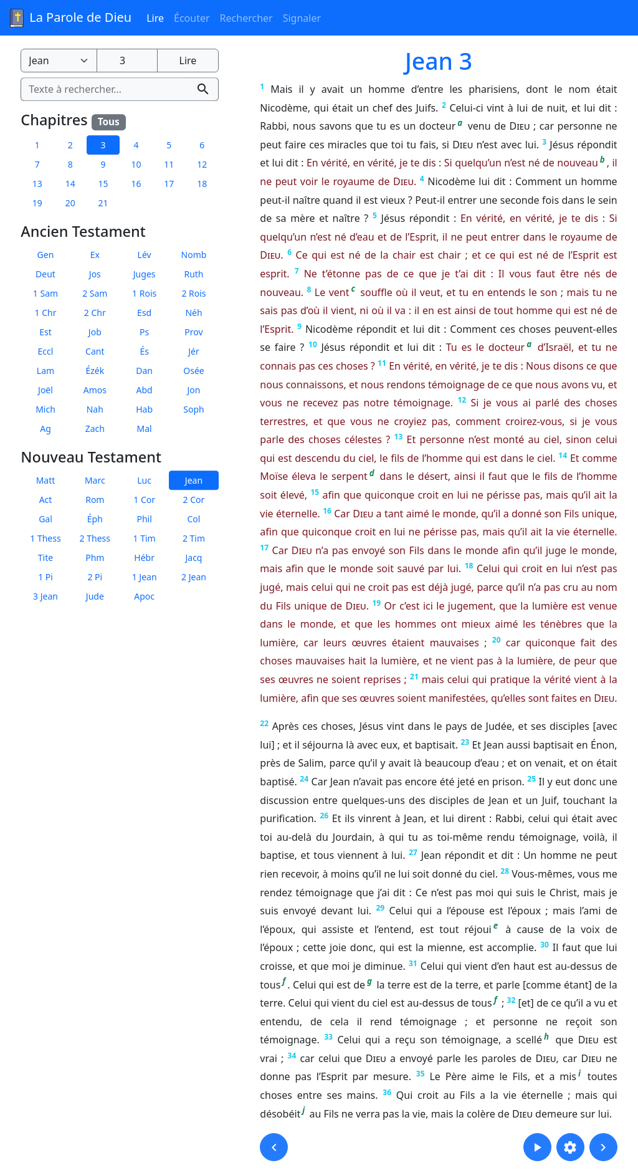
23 (464, 742)
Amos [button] (95, 390)
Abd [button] (144, 390)
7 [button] (37, 164)
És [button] (144, 351)
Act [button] (45, 499)
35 (420, 1073)
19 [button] (37, 203)
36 (387, 1092)
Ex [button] (95, 255)
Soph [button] (193, 409)
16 (327, 510)
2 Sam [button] (94, 293)
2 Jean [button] (193, 577)
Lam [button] (45, 370)
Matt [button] (45, 480)
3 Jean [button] (45, 596)
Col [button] (194, 519)
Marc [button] (95, 480)
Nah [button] (95, 409)
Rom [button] (94, 499)
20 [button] (70, 203)
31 (413, 963)
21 (414, 676)
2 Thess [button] (95, 538)
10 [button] (136, 164)
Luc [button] (144, 480)
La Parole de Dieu (69, 18)
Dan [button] (144, 370)
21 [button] (103, 203)
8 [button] (70, 164)
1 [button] (37, 145)
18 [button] (202, 183)
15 (314, 492)
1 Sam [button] (45, 293)
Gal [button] (45, 519)
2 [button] (70, 145)
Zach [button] (95, 428)
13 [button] (37, 183)
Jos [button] (95, 274)
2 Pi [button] (94, 577)
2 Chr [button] (95, 312)
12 (461, 400)
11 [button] (169, 164)
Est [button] (45, 332)
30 (544, 944)
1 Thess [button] (45, 538)
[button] (274, 1147)
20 (496, 639)
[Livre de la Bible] (59, 60)
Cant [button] (94, 351)
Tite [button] (45, 557)
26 (324, 815)
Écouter (192, 18)
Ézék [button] (94, 370)
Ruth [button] (193, 274)
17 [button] (169, 183)
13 (398, 436)
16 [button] (136, 183)
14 (562, 455)
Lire (155, 18)
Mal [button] (144, 428)
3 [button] (103, 145)
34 (292, 1055)
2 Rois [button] (193, 293)
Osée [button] (193, 370)
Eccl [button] (46, 351)
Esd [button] (144, 312)
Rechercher (246, 18)
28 (504, 871)
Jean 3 (438, 61)
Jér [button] (193, 351)
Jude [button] (95, 596)
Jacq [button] (193, 557)
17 (264, 547)
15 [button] (103, 183)
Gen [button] (45, 255)
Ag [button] (45, 428)
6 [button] (201, 145)
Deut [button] (45, 274)
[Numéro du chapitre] (127, 60)
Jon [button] (194, 390)
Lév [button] (144, 255)
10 (312, 344)
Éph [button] (95, 519)
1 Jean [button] (144, 577)
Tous (109, 121)
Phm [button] (94, 557)
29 (380, 907)
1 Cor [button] (144, 499)
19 (376, 603)
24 (304, 778)
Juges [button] (144, 274)
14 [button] (70, 183)
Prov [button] (193, 332)
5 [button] (168, 145)
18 (469, 565)
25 (531, 778)
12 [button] (202, 164)
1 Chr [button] (46, 312)
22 (264, 723)
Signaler (302, 18)
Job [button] (95, 332)
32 (511, 1000)
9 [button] (103, 164)
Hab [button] (144, 409)
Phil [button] (143, 519)
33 (328, 1037)
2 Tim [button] (194, 538)
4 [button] (135, 145)
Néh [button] (193, 312)
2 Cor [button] (194, 499)
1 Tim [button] (144, 538)
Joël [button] (45, 390)
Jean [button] (193, 480)
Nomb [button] (194, 255)
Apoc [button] (144, 596)
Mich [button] (45, 409)
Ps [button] (144, 332)
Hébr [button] (144, 557)
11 (382, 363)
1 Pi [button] (45, 577)
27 (413, 852)
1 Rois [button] (144, 293)
